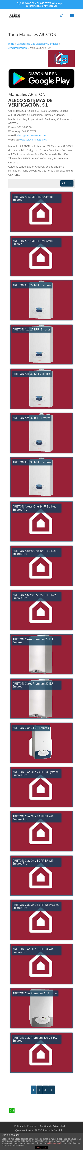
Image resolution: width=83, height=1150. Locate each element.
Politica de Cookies (25, 1126)
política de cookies (55, 1143)
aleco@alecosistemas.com (32, 135)
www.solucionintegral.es (33, 139)
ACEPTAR (41, 1148)
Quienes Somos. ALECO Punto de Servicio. (39, 1130)
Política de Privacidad (52, 1126)
